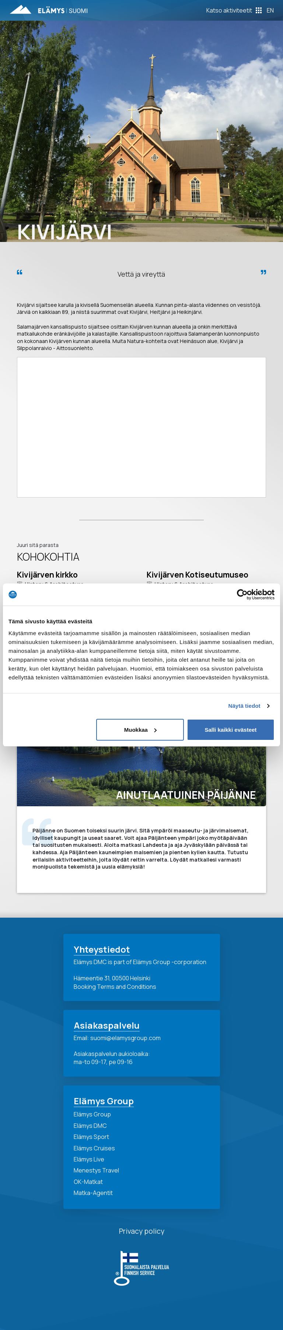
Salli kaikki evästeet (230, 730)
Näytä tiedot (244, 706)
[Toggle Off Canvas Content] (234, 10)
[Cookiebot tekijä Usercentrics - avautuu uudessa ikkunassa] (242, 594)
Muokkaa (140, 730)
